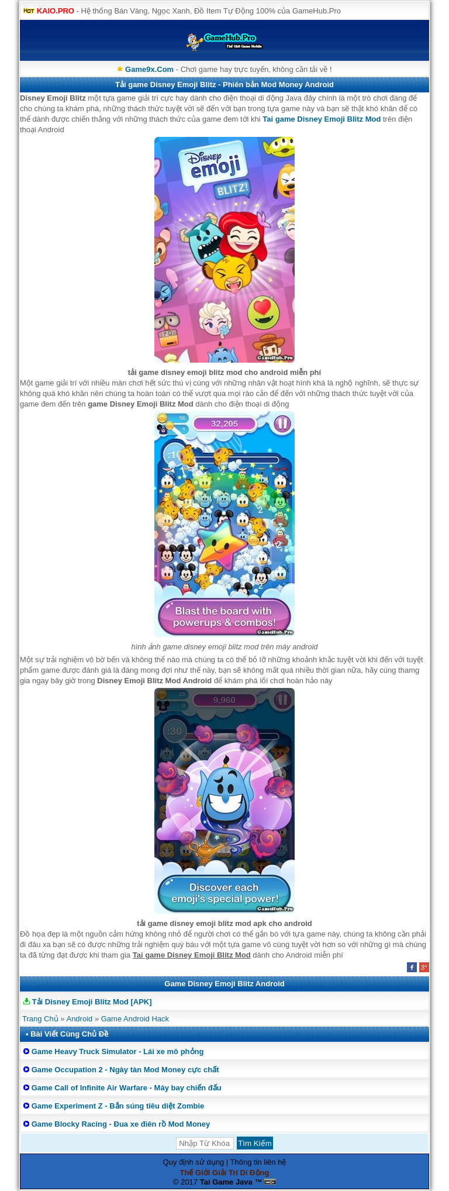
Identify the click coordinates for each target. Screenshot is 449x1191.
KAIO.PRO (55, 10)
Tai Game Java (226, 1182)
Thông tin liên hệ (258, 1162)
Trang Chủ (40, 1018)
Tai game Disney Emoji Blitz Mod (322, 119)
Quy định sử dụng (193, 1162)
